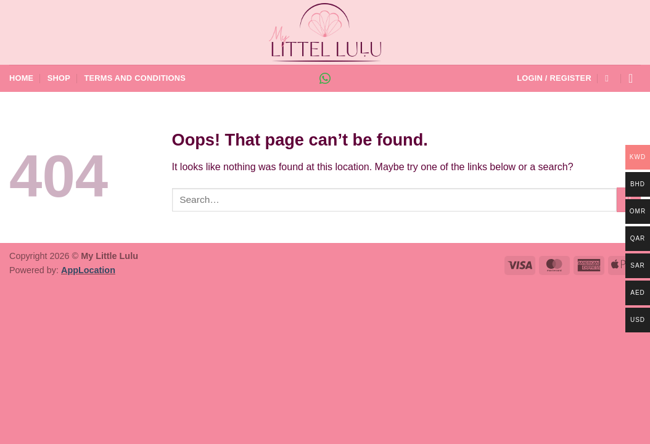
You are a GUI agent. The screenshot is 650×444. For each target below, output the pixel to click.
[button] (554, 78)
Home (21, 78)
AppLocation (88, 270)
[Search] (609, 78)
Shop (58, 78)
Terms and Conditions (135, 78)
